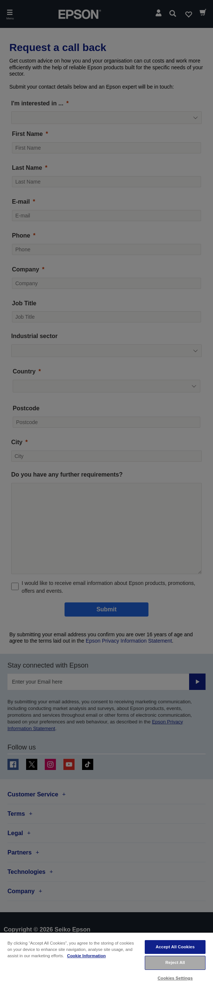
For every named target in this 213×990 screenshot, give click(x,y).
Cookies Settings (175, 978)
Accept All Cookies (175, 947)
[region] (106, 961)
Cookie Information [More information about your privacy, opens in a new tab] (86, 956)
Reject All (175, 962)
